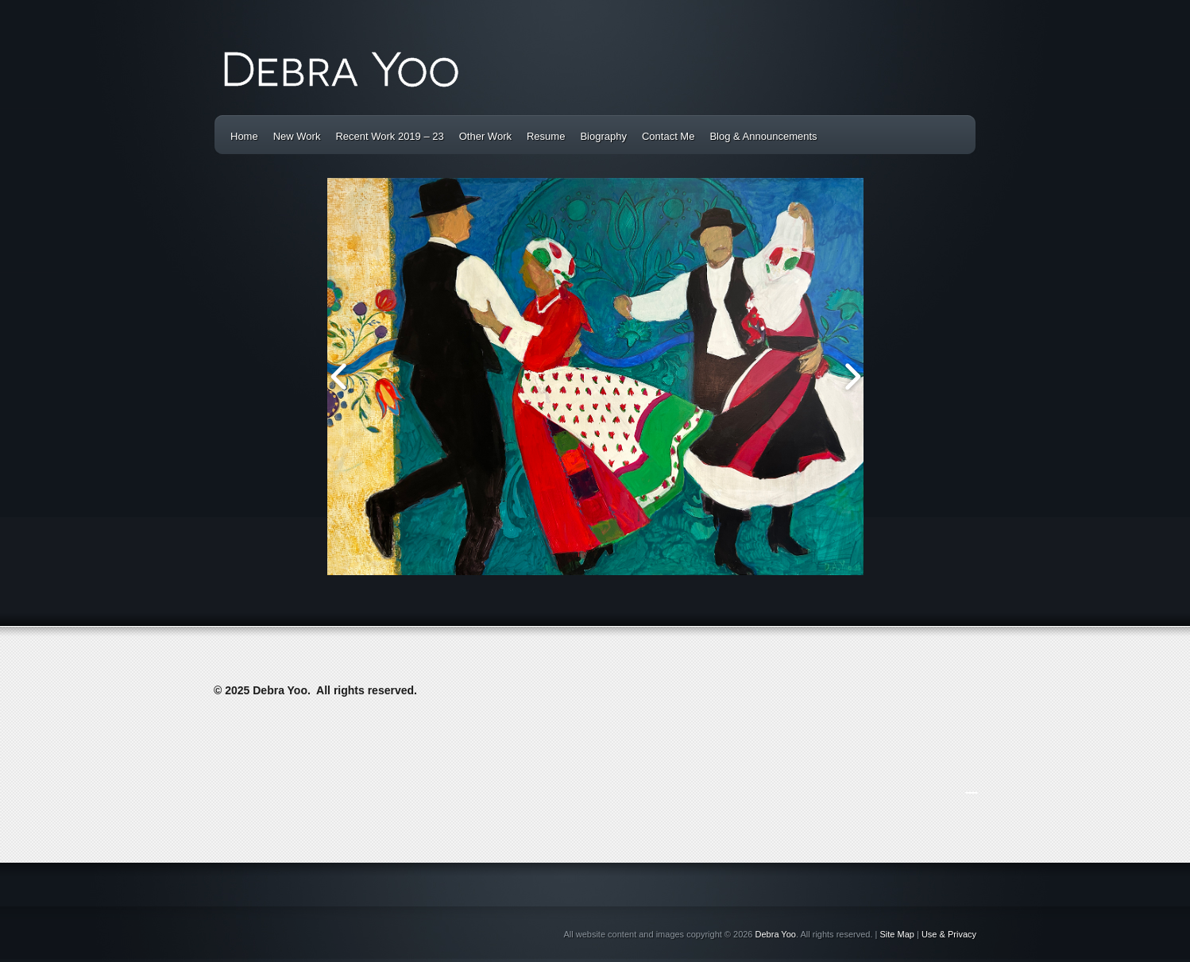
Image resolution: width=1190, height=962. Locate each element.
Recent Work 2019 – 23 (389, 136)
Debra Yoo (775, 934)
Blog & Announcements (763, 136)
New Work (297, 136)
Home (244, 136)
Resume (546, 136)
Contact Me (668, 136)
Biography (603, 136)
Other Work (485, 136)
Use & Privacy (948, 934)
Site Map (897, 934)
